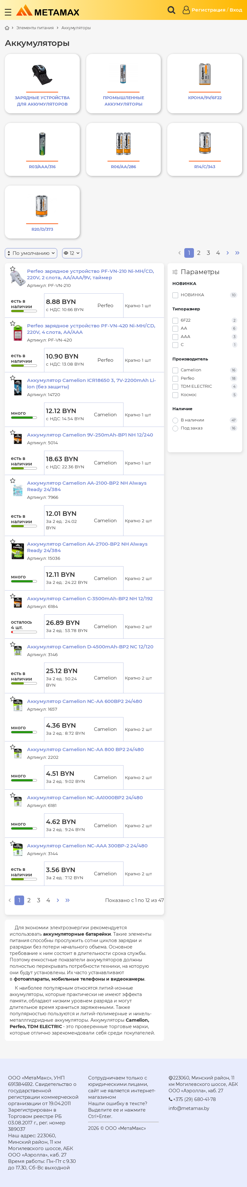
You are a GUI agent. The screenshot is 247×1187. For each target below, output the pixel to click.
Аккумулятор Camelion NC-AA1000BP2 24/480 (85, 797)
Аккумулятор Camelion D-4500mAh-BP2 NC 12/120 (90, 647)
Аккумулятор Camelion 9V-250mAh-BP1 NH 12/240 (90, 435)
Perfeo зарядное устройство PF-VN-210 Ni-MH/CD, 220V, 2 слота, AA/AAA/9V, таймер (90, 274)
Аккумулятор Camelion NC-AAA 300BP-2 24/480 (87, 846)
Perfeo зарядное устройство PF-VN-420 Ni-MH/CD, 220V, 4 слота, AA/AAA (91, 329)
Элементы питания (35, 27)
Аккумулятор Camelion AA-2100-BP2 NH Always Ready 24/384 (87, 486)
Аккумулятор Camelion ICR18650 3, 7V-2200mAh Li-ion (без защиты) (91, 383)
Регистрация (208, 10)
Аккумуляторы (76, 27)
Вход (236, 10)
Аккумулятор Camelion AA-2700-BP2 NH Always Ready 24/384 (87, 547)
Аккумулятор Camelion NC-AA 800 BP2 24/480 (85, 749)
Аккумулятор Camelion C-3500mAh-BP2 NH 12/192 (90, 598)
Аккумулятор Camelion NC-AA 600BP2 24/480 (84, 701)
